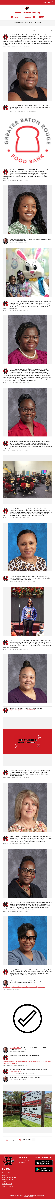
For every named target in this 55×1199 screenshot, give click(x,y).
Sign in (42, 17)
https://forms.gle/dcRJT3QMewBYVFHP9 (22, 710)
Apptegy (31, 1196)
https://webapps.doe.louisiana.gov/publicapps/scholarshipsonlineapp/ (24, 987)
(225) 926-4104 (7, 1186)
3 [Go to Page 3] (16, 1139)
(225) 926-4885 (7, 1184)
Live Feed (38, 22)
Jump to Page (27, 1139)
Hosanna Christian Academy (23, 22)
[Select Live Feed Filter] (42, 30)
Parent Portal (46, 2)
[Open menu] (14, 17)
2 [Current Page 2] (13, 1139)
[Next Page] (20, 1139)
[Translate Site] (29, 17)
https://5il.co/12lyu (15, 1048)
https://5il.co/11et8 (15, 1071)
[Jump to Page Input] (33, 1139)
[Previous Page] (7, 1139)
